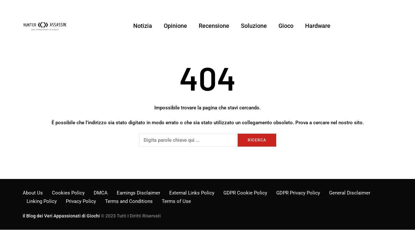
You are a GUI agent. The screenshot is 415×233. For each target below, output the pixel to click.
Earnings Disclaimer (138, 193)
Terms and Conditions (129, 201)
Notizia (142, 25)
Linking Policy (42, 201)
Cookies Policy (68, 193)
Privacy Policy (81, 201)
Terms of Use (176, 201)
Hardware (317, 25)
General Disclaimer (349, 193)
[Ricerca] (187, 140)
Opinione (175, 25)
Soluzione (254, 25)
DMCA (101, 193)
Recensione (214, 25)
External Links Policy (191, 193)
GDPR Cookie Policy (245, 193)
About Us (33, 193)
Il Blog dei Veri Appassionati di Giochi (61, 215)
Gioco (286, 25)
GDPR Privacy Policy (298, 193)
